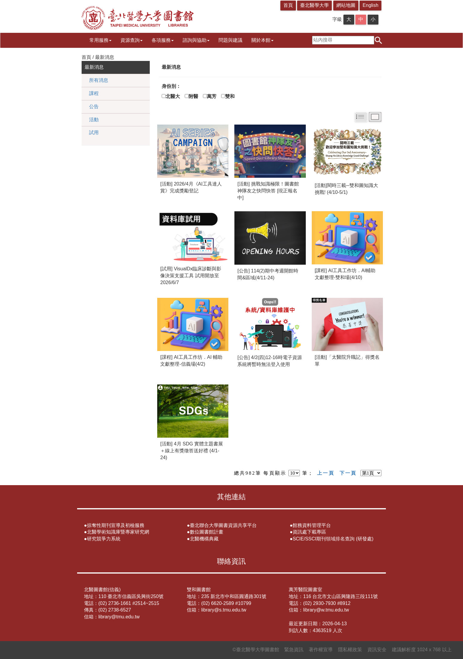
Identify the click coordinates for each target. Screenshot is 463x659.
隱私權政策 (350, 649)
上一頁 (325, 473)
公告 (94, 106)
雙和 (232, 96)
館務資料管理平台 (312, 525)
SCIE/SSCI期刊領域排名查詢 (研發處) (333, 538)
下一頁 (348, 473)
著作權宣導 (321, 649)
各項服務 (163, 40)
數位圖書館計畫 (206, 531)
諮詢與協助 (196, 40)
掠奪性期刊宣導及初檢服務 (115, 525)
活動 (94, 119)
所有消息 (98, 80)
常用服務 (100, 40)
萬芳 (214, 96)
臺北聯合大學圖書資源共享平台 (223, 525)
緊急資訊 (293, 649)
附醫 (196, 96)
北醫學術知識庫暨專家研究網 (118, 531)
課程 (94, 93)
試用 (94, 132)
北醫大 (175, 96)
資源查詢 (131, 40)
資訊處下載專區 (309, 531)
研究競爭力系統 (103, 538)
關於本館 (262, 40)
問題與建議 (230, 40)
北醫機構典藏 (204, 538)
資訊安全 (376, 649)
